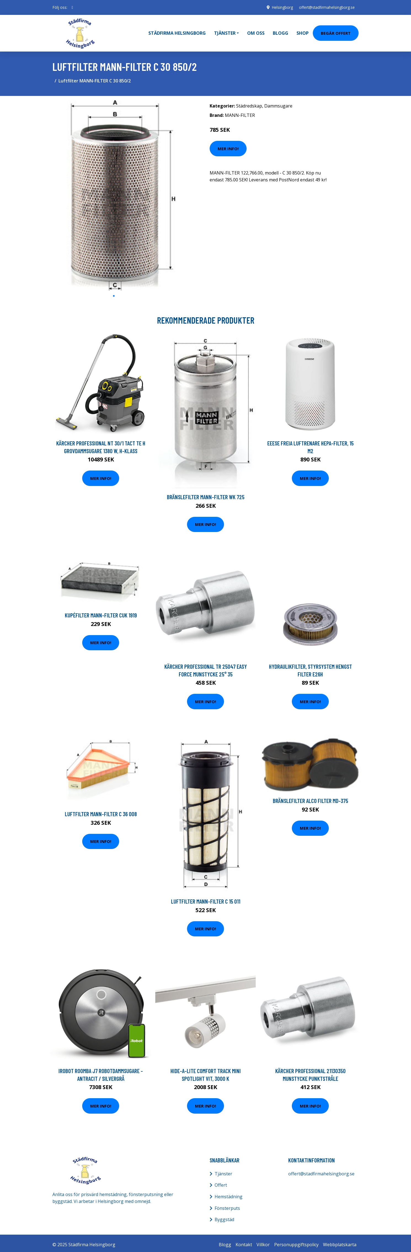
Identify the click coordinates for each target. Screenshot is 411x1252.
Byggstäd (224, 1217)
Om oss (256, 32)
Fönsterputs (227, 1205)
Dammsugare (278, 103)
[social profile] (72, 7)
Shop (303, 32)
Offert (221, 1182)
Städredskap (249, 103)
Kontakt (244, 1241)
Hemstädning (228, 1194)
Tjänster (223, 1171)
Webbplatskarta (339, 1241)
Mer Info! (228, 145)
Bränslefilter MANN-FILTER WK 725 (205, 493)
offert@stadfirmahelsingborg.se (326, 7)
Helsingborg (280, 7)
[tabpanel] (113, 192)
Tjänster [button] (225, 32)
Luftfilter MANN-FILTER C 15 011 (205, 898)
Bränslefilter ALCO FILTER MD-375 (310, 797)
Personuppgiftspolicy (296, 1241)
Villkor (263, 1241)
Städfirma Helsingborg (177, 32)
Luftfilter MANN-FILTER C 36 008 (101, 811)
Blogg (280, 32)
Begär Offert (336, 31)
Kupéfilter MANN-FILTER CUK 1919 (101, 612)
